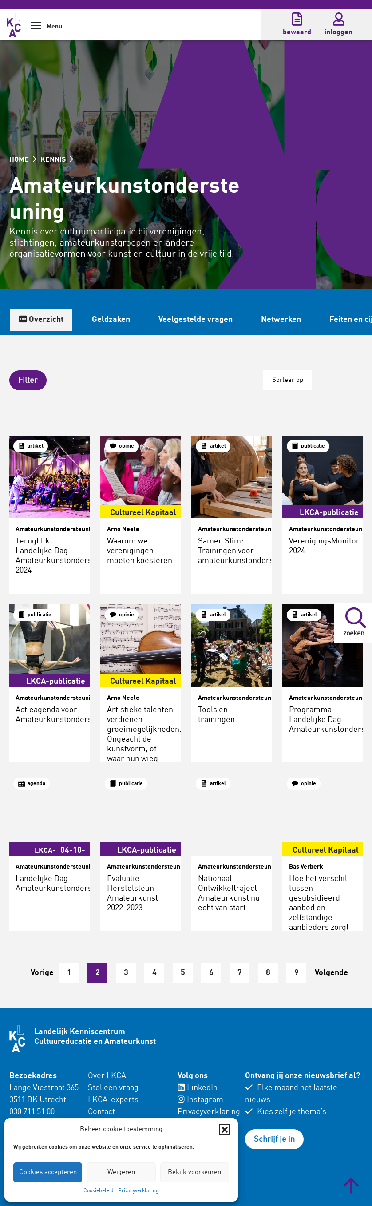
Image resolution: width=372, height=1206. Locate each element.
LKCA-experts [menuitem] (113, 1100)
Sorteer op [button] (287, 380)
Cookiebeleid (98, 1191)
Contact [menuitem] (101, 1112)
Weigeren (121, 1172)
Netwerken (281, 320)
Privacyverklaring (138, 1191)
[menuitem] (127, 1106)
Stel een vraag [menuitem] (113, 1088)
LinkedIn (198, 1088)
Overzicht (41, 319)
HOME (22, 159)
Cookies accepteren (48, 1172)
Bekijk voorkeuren (194, 1172)
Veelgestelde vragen (195, 320)
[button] (224, 1129)
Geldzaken (111, 320)
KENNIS (56, 159)
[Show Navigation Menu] (36, 28)
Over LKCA (107, 1076)
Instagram (200, 1100)
